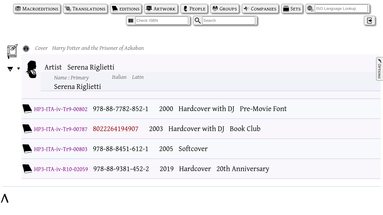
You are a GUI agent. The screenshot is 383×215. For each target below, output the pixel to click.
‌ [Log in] (369, 20)
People (198, 8)
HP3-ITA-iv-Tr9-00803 (60, 149)
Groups (228, 8)
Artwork (164, 8)
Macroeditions (40, 8)
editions (129, 8)
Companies (263, 8)
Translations (88, 8)
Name (71, 77)
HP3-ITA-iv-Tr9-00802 (60, 109)
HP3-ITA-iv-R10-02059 (61, 169)
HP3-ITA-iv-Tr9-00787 (60, 129)
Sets (296, 8)
